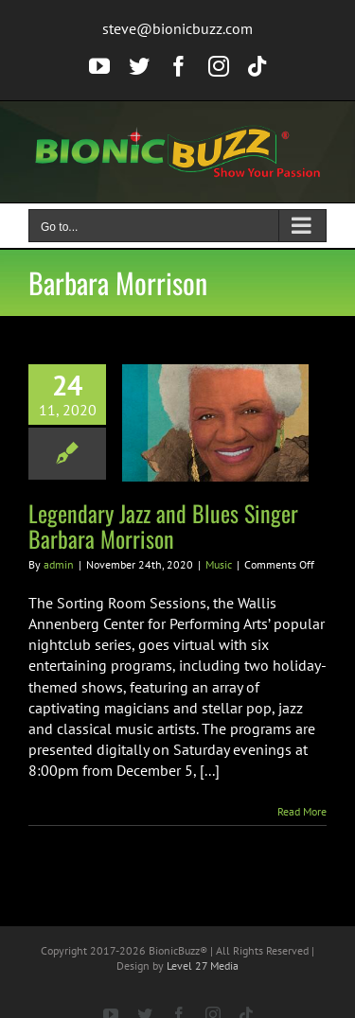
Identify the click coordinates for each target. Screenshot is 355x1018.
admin (59, 564)
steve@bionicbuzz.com (177, 28)
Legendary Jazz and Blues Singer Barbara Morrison (163, 525)
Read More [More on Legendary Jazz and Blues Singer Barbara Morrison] (302, 811)
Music (218, 564)
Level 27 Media (203, 965)
